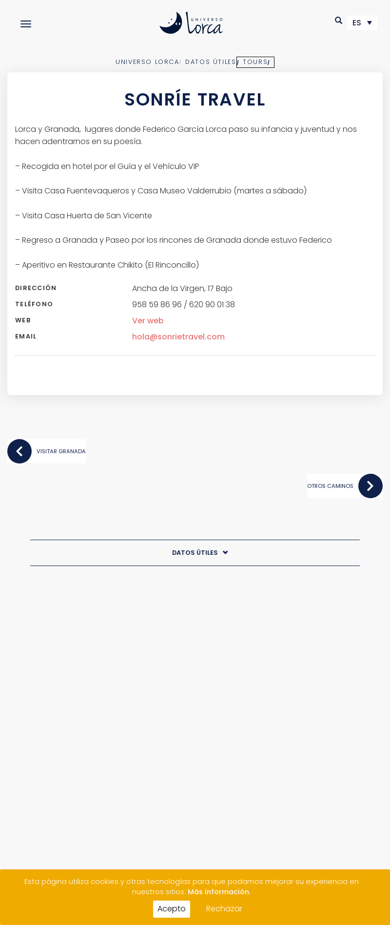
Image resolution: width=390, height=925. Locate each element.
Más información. (219, 892)
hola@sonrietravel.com (178, 336)
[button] (339, 20)
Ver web (148, 320)
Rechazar (224, 908)
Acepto (171, 908)
